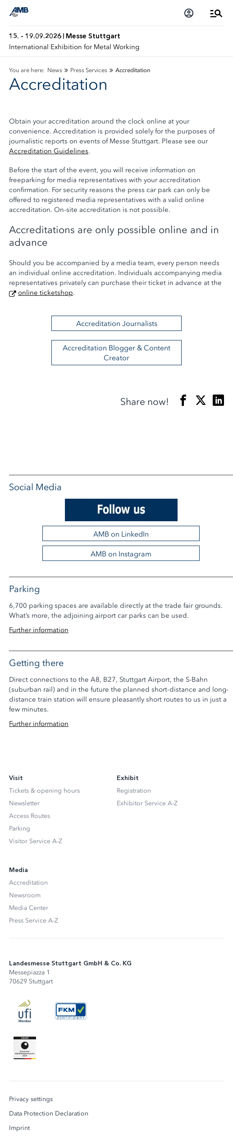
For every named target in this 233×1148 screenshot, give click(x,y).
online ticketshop (45, 293)
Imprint (19, 1128)
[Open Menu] (216, 13)
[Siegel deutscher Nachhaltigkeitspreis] (25, 1048)
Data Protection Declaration (48, 1113)
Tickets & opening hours (44, 790)
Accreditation (28, 882)
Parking (19, 828)
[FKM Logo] (71, 1011)
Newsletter (24, 803)
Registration (134, 790)
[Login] (188, 13)
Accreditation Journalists (116, 323)
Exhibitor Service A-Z (147, 803)
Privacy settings (31, 1099)
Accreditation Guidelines (48, 151)
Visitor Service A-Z (35, 841)
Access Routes (29, 816)
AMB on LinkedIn (121, 533)
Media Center (28, 908)
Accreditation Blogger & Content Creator (116, 352)
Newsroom (25, 895)
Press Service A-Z (33, 920)
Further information (39, 630)
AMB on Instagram (121, 553)
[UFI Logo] (25, 1011)
